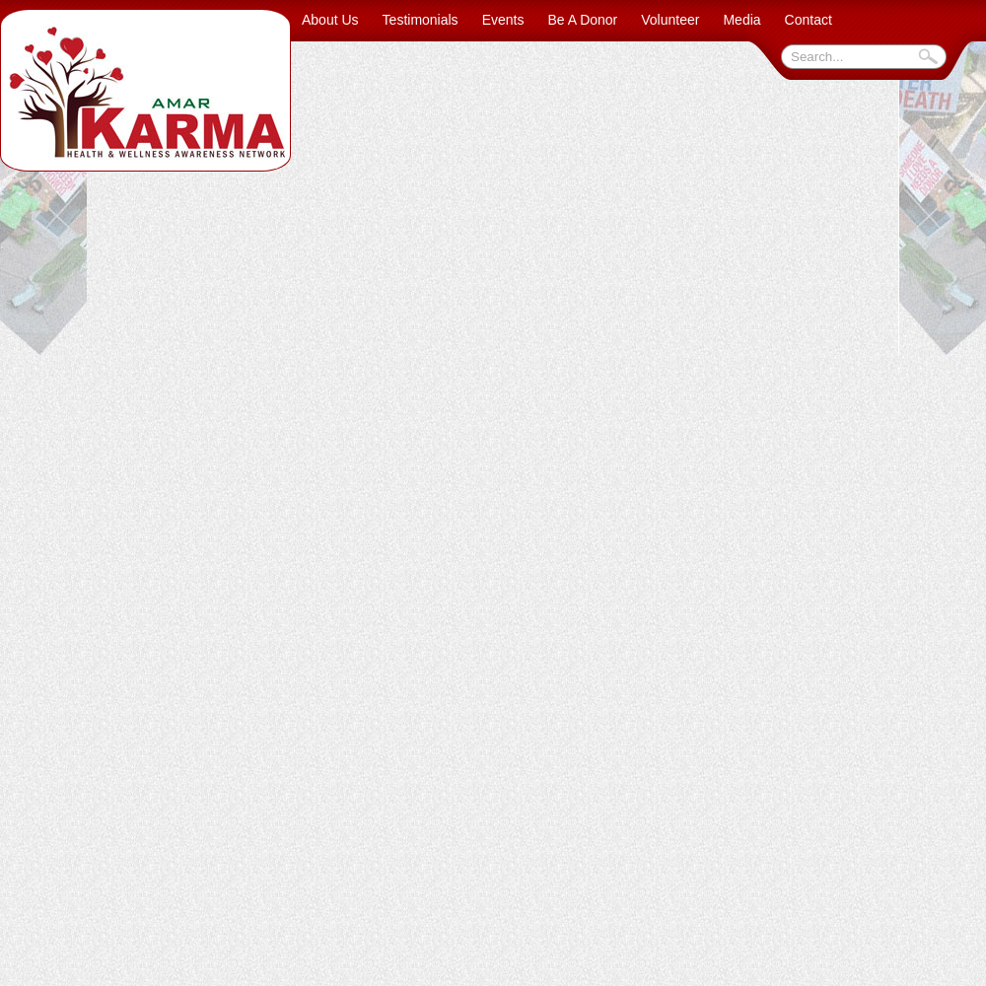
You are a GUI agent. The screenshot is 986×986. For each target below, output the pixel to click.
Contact (808, 20)
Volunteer (670, 20)
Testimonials (420, 20)
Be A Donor (582, 20)
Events (503, 20)
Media (741, 20)
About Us (330, 20)
